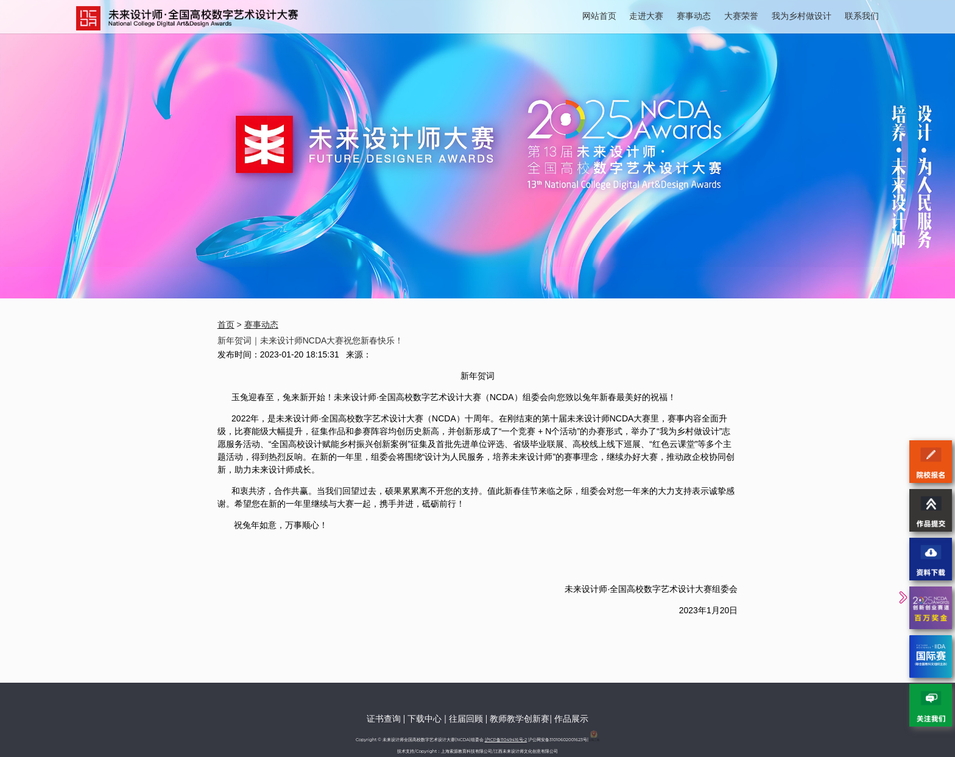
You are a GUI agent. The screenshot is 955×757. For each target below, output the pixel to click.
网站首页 (599, 16)
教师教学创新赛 (519, 718)
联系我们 (862, 16)
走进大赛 (646, 16)
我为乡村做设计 (801, 16)
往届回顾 (466, 718)
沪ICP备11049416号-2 (506, 739)
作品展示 (571, 718)
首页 (225, 324)
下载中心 (424, 718)
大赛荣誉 (741, 16)
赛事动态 (694, 16)
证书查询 (384, 718)
